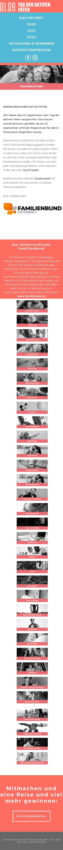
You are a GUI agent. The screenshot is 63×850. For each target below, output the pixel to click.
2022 (31, 37)
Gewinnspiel (42, 178)
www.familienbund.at (31, 296)
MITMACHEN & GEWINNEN (31, 43)
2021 (32, 31)
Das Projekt (31, 170)
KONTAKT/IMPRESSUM (31, 50)
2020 (31, 24)
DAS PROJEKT (31, 18)
